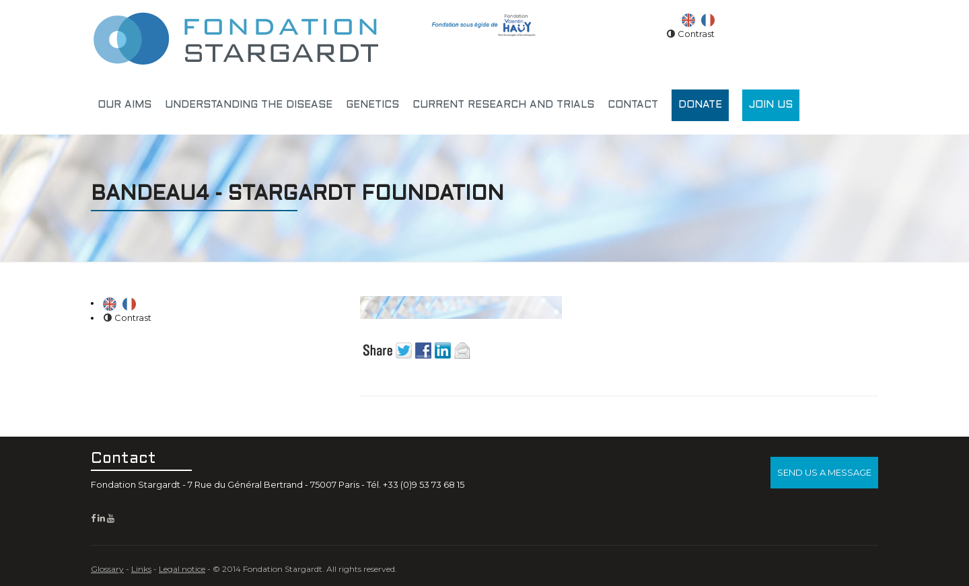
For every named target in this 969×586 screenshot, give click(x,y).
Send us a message (824, 472)
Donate (700, 105)
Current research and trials (503, 105)
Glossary (107, 569)
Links (141, 569)
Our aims (124, 105)
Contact (633, 105)
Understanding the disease (248, 105)
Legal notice (182, 569)
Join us (771, 105)
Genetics (372, 105)
